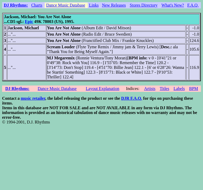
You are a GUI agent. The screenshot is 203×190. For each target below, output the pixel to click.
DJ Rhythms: (16, 5)
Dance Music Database (65, 5)
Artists (149, 88)
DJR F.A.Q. (131, 98)
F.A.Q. (193, 5)
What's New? (173, 5)
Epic (29, 21)
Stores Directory (144, 5)
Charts (36, 5)
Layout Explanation (102, 88)
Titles (164, 88)
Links (94, 5)
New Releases (114, 5)
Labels (179, 88)
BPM (193, 88)
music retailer (33, 98)
